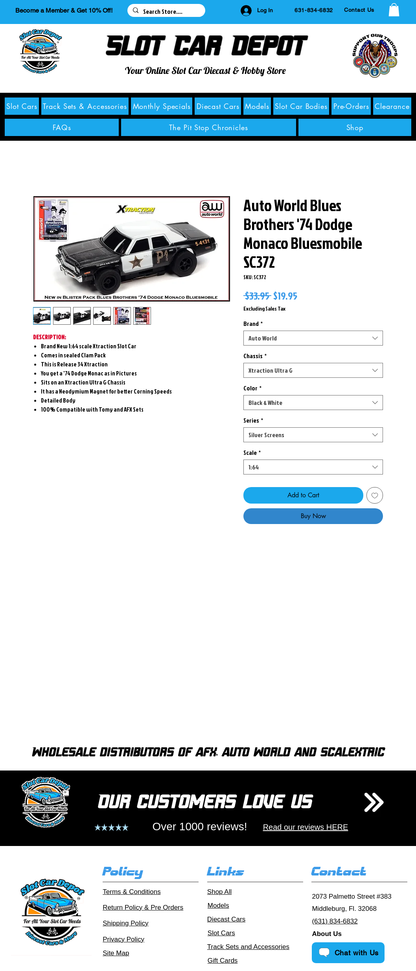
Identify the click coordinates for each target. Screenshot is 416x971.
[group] (208, 650)
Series (253, 420)
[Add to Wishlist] (374, 495)
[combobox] (313, 338)
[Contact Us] (359, 10)
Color (252, 388)
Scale (252, 452)
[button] (393, 9)
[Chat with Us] (348, 952)
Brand (253, 323)
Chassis (255, 356)
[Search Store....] (166, 11)
